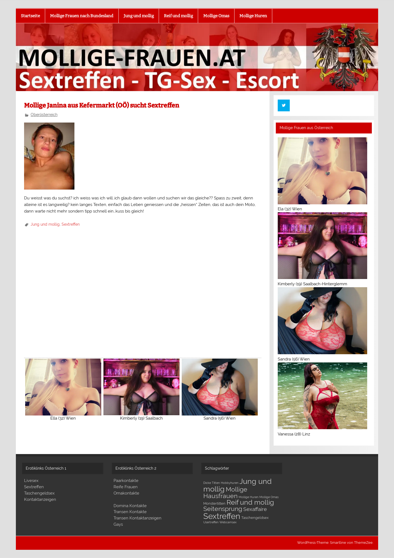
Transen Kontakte (130, 511)
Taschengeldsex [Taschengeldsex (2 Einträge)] (255, 518)
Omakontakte (126, 493)
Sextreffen (71, 224)
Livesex (31, 480)
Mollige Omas (216, 15)
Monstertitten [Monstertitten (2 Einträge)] (214, 503)
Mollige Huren (253, 15)
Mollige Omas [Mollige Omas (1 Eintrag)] (269, 497)
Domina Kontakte (130, 505)
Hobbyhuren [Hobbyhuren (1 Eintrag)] (229, 482)
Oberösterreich (44, 114)
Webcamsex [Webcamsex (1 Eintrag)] (228, 522)
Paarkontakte (126, 480)
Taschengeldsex (39, 493)
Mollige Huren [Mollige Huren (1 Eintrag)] (248, 497)
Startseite (30, 15)
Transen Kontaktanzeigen (137, 518)
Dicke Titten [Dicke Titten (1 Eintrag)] (211, 482)
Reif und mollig (178, 15)
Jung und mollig (139, 15)
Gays (118, 524)
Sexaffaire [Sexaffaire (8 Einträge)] (255, 509)
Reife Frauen (126, 486)
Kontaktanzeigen (40, 499)
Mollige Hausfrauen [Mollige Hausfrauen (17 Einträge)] (225, 492)
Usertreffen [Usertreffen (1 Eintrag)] (210, 522)
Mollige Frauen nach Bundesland (81, 15)
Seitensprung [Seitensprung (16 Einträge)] (222, 508)
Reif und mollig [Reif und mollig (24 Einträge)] (250, 502)
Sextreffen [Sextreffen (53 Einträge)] (221, 516)
